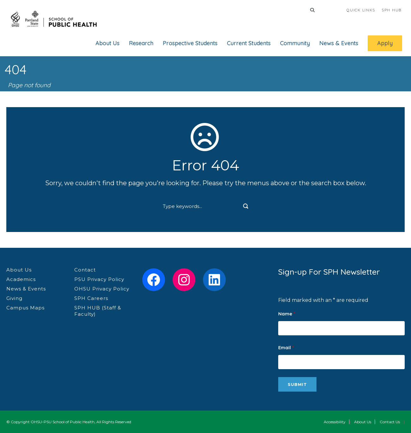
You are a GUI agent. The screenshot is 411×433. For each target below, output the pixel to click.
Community (295, 43)
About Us (107, 43)
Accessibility (335, 421)
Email (286, 348)
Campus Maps (25, 308)
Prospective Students (190, 43)
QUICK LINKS (361, 10)
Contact (85, 270)
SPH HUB (392, 10)
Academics (21, 279)
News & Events (338, 43)
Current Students (249, 43)
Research (141, 43)
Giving (14, 298)
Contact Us (390, 421)
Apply (385, 43)
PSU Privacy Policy (99, 279)
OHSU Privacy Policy (101, 289)
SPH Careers (91, 298)
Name (286, 314)
